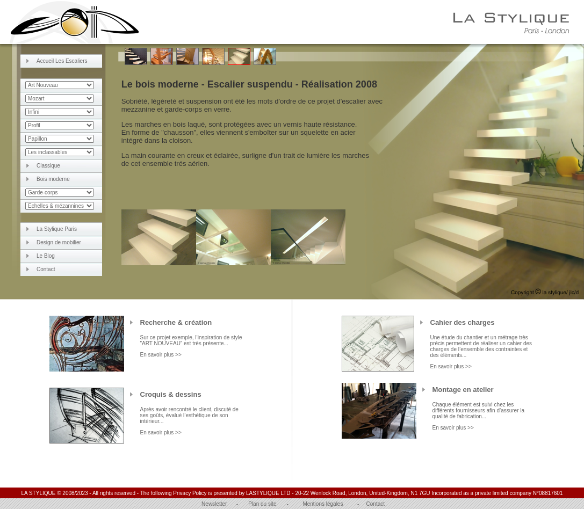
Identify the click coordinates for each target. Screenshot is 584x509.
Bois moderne (53, 179)
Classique (48, 166)
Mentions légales (322, 504)
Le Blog (46, 256)
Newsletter (214, 504)
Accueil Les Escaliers (62, 61)
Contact (46, 269)
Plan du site (262, 504)
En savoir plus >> (161, 355)
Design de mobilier (59, 242)
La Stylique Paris (57, 229)
